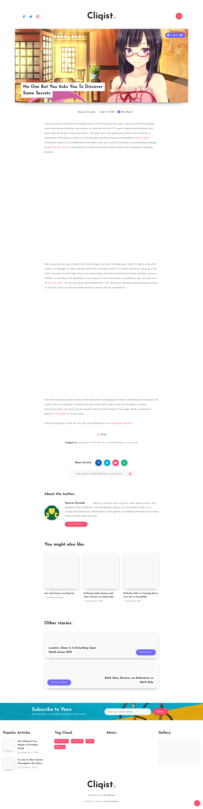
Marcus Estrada (75, 503)
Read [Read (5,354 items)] (89, 741)
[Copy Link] (102, 473)
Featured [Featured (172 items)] (77, 741)
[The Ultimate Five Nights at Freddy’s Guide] (9, 745)
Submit (160, 712)
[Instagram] (37, 16)
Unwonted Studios (115, 442)
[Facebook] (24, 16)
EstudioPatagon (111, 801)
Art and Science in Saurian (59, 593)
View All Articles (76, 524)
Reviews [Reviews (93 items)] (60, 747)
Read (103, 435)
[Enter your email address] (128, 711)
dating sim (83, 442)
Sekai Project (141, 137)
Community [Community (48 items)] (61, 741)
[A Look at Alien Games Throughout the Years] (9, 763)
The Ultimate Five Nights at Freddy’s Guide (28, 745)
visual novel (132, 442)
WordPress (109, 795)
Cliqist (101, 16)
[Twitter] (31, 16)
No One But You (57, 147)
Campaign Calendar (121, 423)
